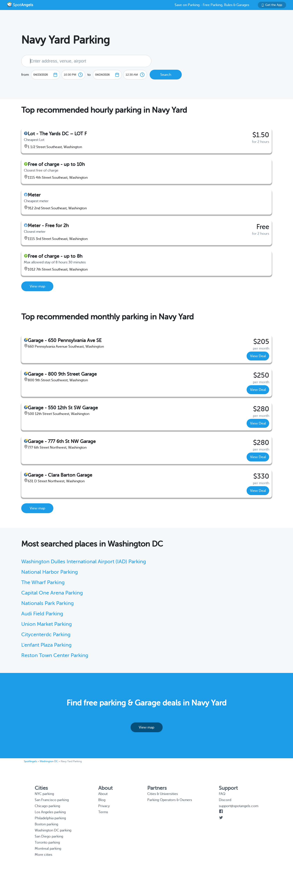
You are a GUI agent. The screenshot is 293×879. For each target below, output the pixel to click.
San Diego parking (49, 836)
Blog (101, 800)
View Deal (258, 356)
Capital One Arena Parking (52, 593)
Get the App (272, 5)
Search (165, 75)
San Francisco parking (52, 800)
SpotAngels (30, 761)
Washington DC (49, 761)
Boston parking (46, 824)
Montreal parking (48, 849)
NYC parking (44, 794)
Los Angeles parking (50, 812)
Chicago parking (47, 806)
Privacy (104, 806)
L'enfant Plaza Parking (46, 645)
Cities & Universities (162, 794)
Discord (225, 800)
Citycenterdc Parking (45, 635)
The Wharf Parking (43, 582)
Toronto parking (47, 842)
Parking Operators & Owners (169, 800)
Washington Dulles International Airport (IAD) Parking (83, 562)
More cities (43, 855)
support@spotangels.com (238, 806)
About (103, 794)
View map (37, 286)
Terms (103, 812)
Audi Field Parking (42, 614)
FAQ (222, 794)
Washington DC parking (53, 830)
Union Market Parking (46, 624)
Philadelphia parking (50, 818)
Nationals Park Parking (47, 603)
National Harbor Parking (49, 572)
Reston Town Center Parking (54, 655)
